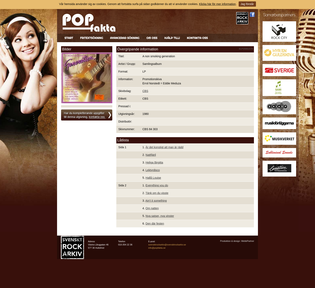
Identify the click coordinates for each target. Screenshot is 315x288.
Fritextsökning (91, 38)
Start (68, 38)
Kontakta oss (197, 38)
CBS (145, 91)
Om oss (151, 38)
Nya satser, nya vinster (160, 216)
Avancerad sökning (124, 38)
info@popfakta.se (157, 248)
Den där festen (155, 223)
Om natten (152, 208)
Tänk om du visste (156, 193)
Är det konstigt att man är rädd (164, 147)
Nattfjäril (151, 154)
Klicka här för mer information (217, 4)
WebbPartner (247, 241)
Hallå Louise (153, 177)
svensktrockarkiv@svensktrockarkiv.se (167, 244)
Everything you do (157, 185)
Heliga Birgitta (154, 162)
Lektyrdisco (153, 170)
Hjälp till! (172, 38)
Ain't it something (156, 200)
